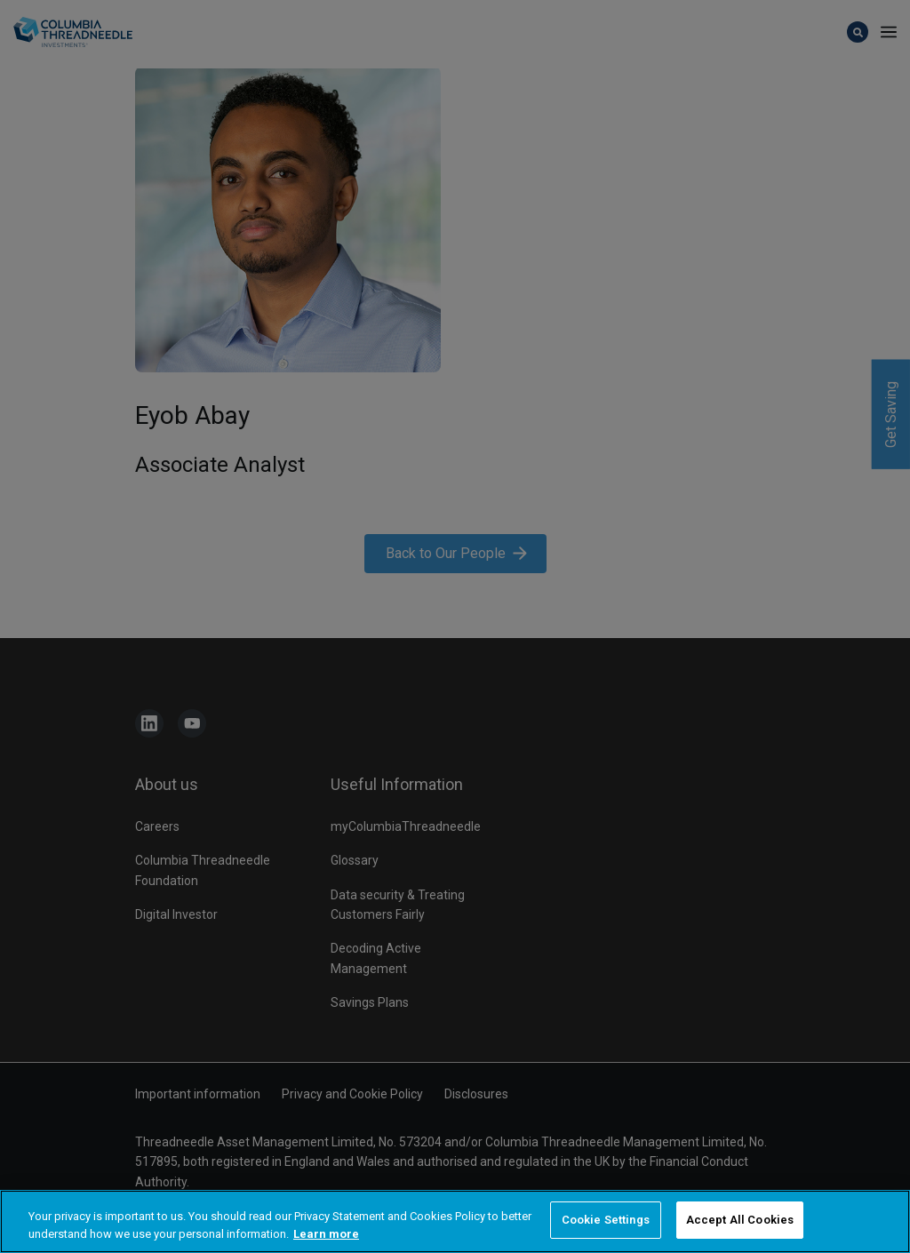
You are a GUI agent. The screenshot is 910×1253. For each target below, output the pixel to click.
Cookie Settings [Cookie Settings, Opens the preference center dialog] (606, 1221)
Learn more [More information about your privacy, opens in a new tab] (326, 1235)
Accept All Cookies (740, 1221)
